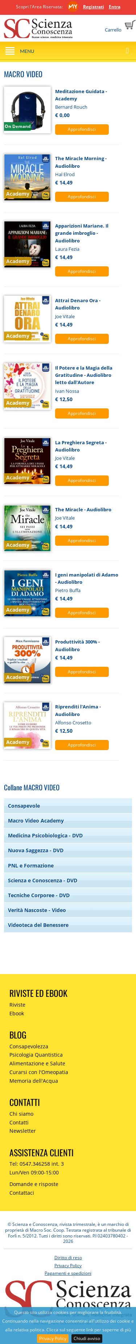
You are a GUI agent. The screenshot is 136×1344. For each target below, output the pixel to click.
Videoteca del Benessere (38, 924)
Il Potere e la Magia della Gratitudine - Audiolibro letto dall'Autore (83, 375)
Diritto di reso (68, 1257)
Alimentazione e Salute (37, 1063)
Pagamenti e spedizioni (68, 1273)
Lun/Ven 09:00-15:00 (34, 1172)
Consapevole (24, 805)
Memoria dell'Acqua (33, 1080)
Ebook (16, 1013)
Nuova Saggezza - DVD (35, 850)
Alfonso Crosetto (73, 722)
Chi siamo (21, 1113)
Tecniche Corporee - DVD (39, 895)
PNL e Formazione (31, 865)
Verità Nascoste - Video (37, 910)
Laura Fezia (67, 249)
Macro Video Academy (36, 820)
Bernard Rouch (71, 107)
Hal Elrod (65, 174)
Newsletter (22, 1130)
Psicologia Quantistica (36, 1054)
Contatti (19, 1122)
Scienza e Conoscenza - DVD (42, 880)
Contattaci (21, 1192)
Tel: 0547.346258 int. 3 (36, 1163)
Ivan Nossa (67, 391)
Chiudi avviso (87, 1338)
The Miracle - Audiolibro (83, 509)
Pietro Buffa (68, 590)
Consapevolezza (28, 1046)
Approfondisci (82, 129)
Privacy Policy (52, 1338)
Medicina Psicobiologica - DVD (45, 835)
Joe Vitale (65, 316)
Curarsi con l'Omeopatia (38, 1072)
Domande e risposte (33, 1184)
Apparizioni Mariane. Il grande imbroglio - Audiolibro (81, 233)
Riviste (17, 1004)
